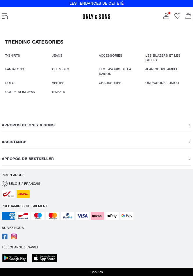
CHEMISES (60, 69)
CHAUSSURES (110, 82)
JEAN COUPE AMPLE (161, 69)
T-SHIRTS (12, 55)
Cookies (96, 272)
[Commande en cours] (188, 16)
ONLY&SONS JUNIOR (162, 82)
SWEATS (58, 91)
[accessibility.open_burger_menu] (5, 16)
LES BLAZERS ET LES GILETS (163, 57)
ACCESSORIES (110, 55)
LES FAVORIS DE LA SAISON (115, 71)
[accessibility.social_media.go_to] (5, 238)
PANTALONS (14, 69)
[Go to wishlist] (177, 17)
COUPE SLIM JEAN (20, 91)
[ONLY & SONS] (96, 18)
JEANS (57, 55)
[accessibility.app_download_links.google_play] (16, 258)
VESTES (58, 82)
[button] (96, 184)
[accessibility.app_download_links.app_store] (46, 258)
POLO (10, 82)
